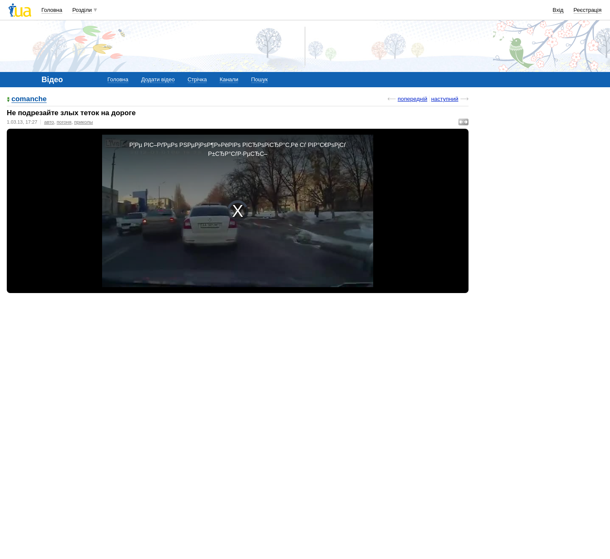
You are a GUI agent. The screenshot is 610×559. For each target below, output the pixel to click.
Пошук (259, 79)
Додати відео (158, 79)
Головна (52, 10)
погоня (64, 122)
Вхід (558, 10)
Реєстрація (588, 10)
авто (49, 122)
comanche (29, 99)
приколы (83, 122)
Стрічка (197, 79)
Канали (228, 79)
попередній (412, 99)
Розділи (82, 10)
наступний (444, 99)
